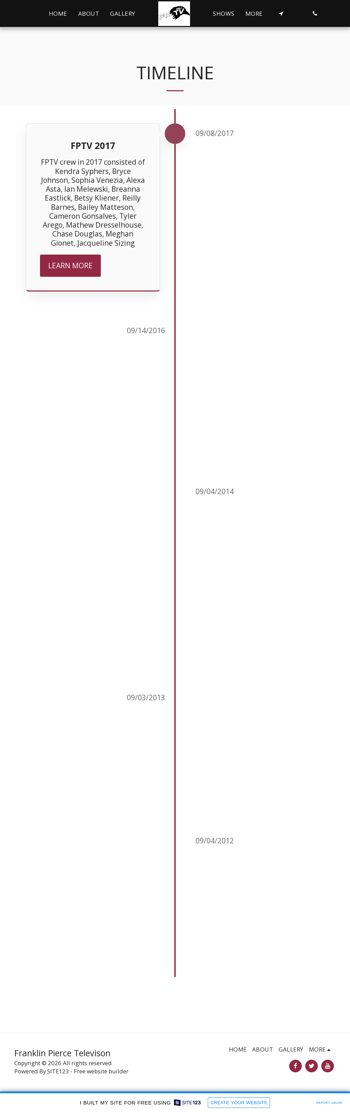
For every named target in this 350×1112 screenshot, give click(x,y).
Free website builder (101, 1071)
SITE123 (58, 1071)
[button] (281, 13)
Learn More (70, 265)
